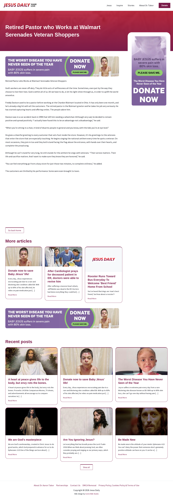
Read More (12, 294)
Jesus (111, 5)
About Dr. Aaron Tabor (44, 485)
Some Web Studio (92, 494)
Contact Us (75, 485)
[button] (164, 5)
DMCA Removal (89, 485)
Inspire (121, 5)
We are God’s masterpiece (24, 439)
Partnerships (62, 485)
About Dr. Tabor (147, 5)
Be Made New (126, 439)
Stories (132, 5)
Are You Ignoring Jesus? (79, 439)
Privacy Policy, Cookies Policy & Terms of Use (119, 485)
